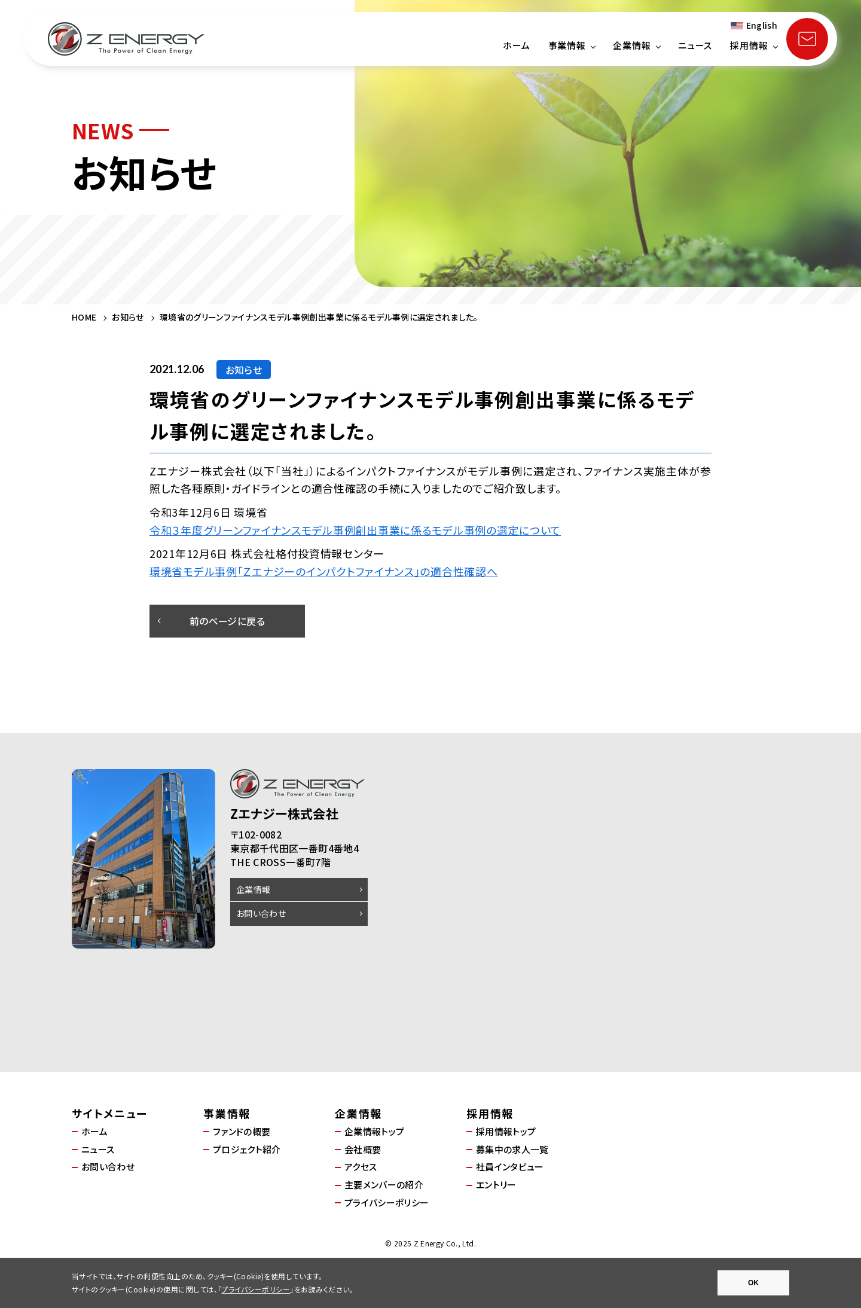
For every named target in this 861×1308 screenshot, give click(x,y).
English (761, 25)
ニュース (695, 45)
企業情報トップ (374, 1131)
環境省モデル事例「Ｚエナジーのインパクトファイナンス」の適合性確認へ (323, 571)
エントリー (496, 1184)
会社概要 (362, 1149)
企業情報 (253, 889)
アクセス (360, 1166)
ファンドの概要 (241, 1131)
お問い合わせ (261, 913)
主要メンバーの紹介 (383, 1184)
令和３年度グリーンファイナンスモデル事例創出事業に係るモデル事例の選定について (355, 530)
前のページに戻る (227, 621)
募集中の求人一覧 (512, 1149)
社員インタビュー (510, 1166)
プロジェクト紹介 (247, 1149)
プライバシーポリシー (386, 1202)
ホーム (516, 45)
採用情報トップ (506, 1131)
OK (753, 1283)
